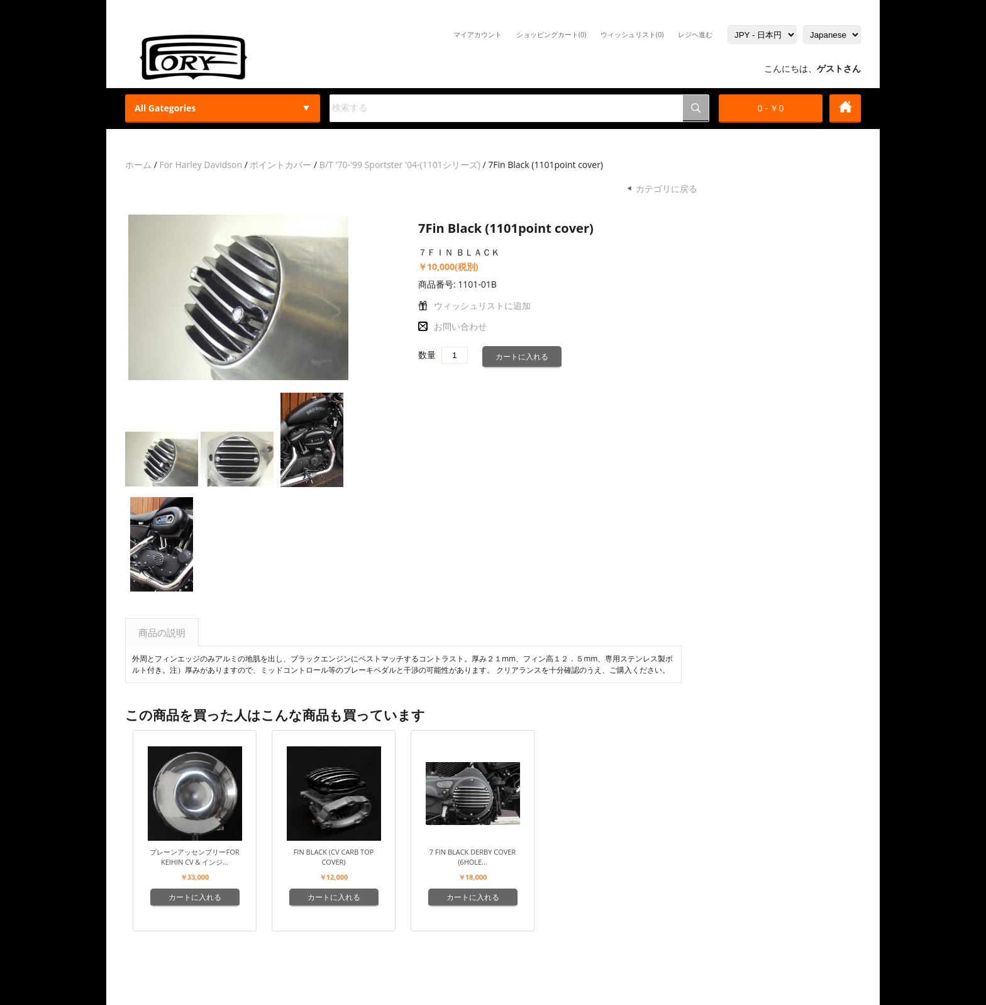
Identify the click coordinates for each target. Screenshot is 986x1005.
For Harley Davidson (200, 165)
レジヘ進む (695, 34)
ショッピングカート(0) (551, 34)
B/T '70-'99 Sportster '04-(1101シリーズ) (399, 165)
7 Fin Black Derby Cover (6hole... (472, 856)
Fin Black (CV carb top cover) (334, 856)
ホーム (138, 165)
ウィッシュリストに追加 (482, 306)
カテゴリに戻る (666, 188)
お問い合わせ (460, 326)
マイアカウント (477, 34)
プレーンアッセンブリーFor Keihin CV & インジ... (194, 856)
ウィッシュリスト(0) (632, 34)
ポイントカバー (280, 165)
